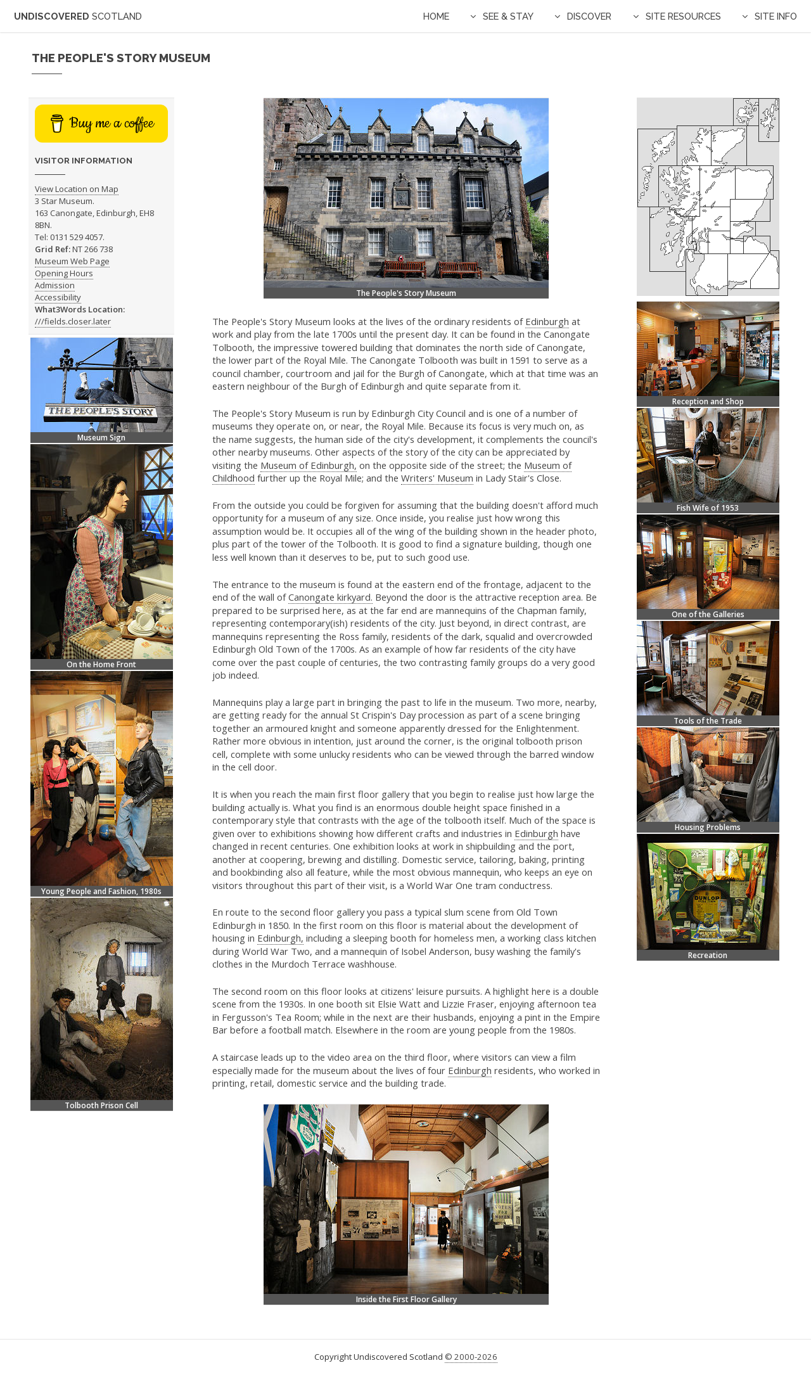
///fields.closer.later (73, 321)
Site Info (776, 16)
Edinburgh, (280, 937)
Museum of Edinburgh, (308, 465)
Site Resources (683, 16)
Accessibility (58, 297)
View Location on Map (76, 189)
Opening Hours (64, 273)
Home (436, 16)
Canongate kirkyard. (330, 597)
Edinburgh (547, 321)
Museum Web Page (72, 261)
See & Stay (508, 16)
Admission (55, 285)
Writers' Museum (437, 477)
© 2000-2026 (471, 1356)
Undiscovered (78, 16)
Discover (589, 16)
